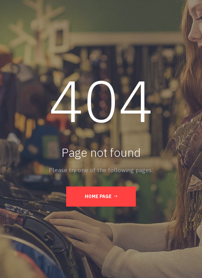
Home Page (101, 196)
